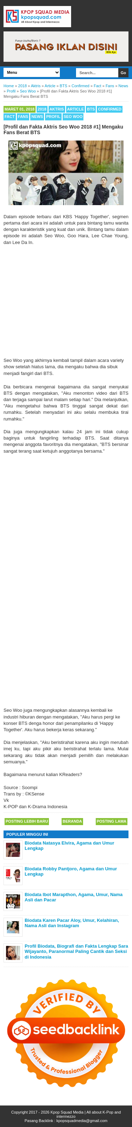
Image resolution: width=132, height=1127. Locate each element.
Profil (53, 116)
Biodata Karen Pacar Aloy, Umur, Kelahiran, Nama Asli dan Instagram (72, 923)
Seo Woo (73, 116)
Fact (10, 116)
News (37, 116)
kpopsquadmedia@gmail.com (81, 1121)
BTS (91, 109)
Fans (23, 116)
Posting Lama (111, 821)
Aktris (57, 109)
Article (75, 109)
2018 (42, 109)
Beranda (72, 821)
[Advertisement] (66, 301)
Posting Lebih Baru (27, 821)
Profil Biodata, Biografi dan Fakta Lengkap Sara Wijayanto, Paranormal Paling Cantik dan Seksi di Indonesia (76, 951)
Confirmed (109, 109)
